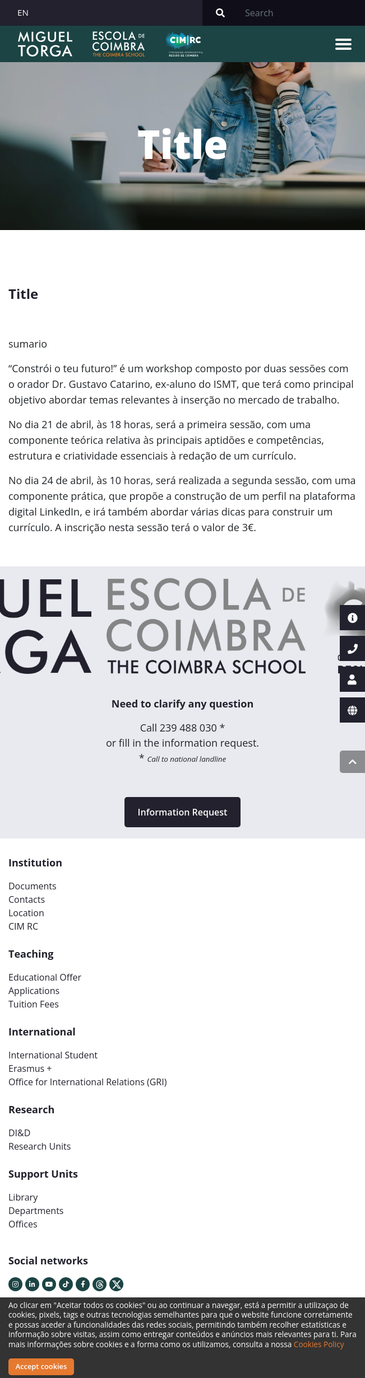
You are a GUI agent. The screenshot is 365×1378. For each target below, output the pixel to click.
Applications (33, 991)
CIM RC (23, 926)
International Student (53, 1055)
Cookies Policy (319, 1344)
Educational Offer (44, 977)
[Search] (301, 13)
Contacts (26, 899)
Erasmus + (30, 1068)
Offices (23, 1224)
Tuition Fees (33, 1004)
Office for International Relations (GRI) (87, 1082)
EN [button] (23, 12)
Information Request (183, 812)
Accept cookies (41, 1366)
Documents (32, 886)
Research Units (39, 1146)
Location (26, 913)
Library (23, 1197)
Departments (35, 1210)
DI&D (19, 1133)
